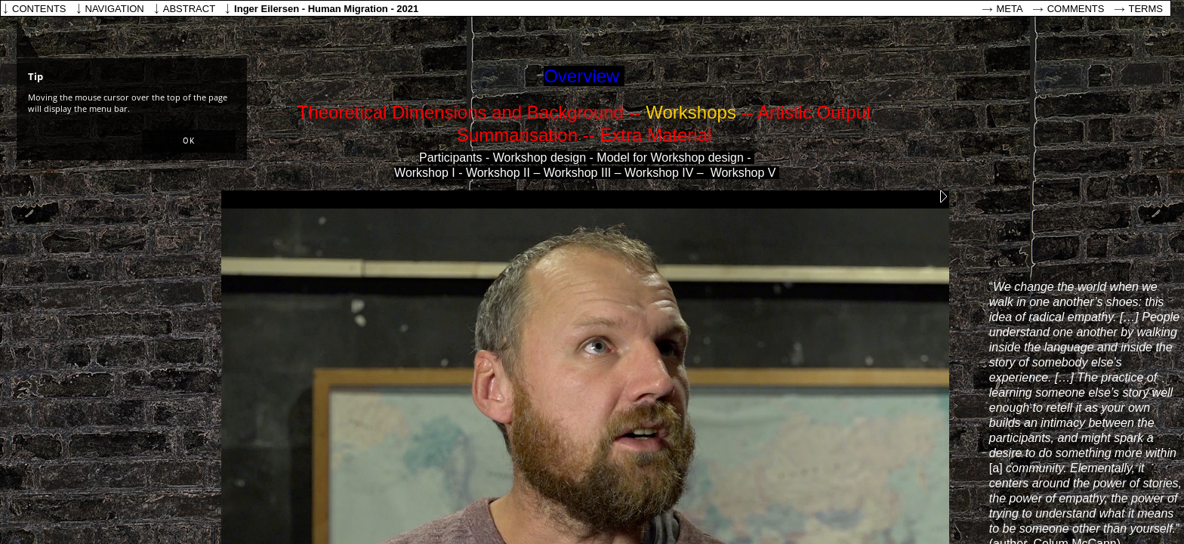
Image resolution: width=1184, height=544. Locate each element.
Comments (1076, 8)
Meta (1010, 8)
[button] (189, 141)
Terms (1146, 8)
